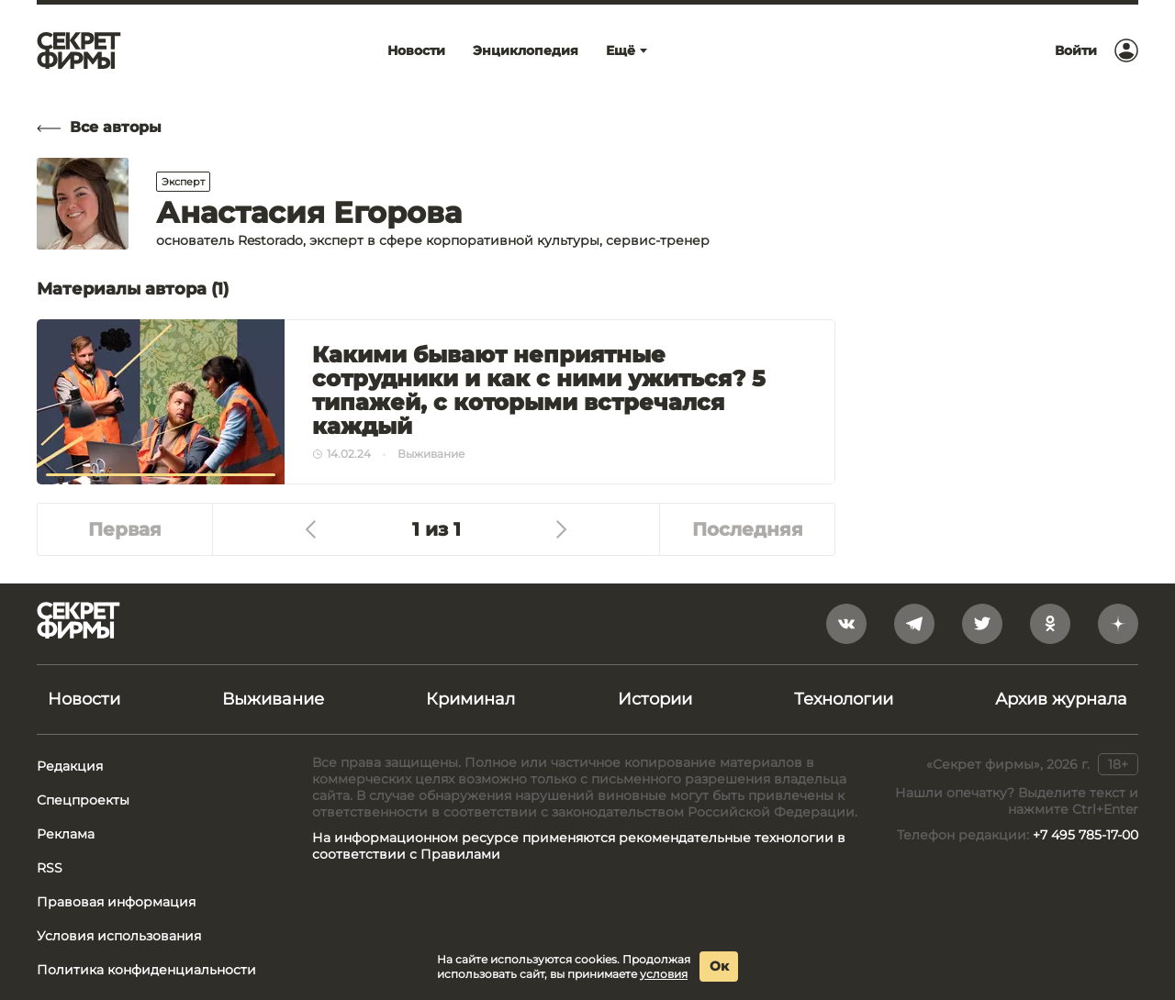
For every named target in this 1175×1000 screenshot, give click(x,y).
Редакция (70, 766)
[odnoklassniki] (1050, 624)
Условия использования (119, 936)
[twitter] (982, 624)
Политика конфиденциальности (146, 969)
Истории (655, 699)
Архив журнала (1061, 699)
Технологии (843, 699)
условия (664, 974)
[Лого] (79, 50)
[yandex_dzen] (1118, 624)
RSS (49, 868)
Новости (84, 699)
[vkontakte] (846, 624)
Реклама (66, 834)
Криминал (470, 699)
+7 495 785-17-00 (1085, 835)
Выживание (273, 699)
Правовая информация (116, 902)
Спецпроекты (83, 800)
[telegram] (914, 624)
